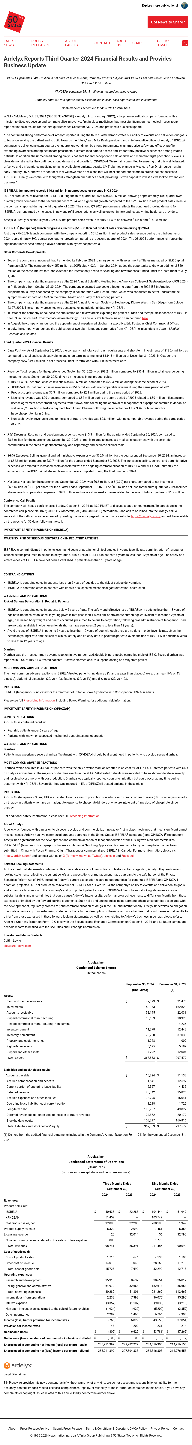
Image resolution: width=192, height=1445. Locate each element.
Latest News (10, 43)
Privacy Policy (160, 1428)
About (12, 1428)
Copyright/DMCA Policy (131, 1428)
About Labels (71, 43)
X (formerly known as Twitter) (82, 856)
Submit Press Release (67, 1428)
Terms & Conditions (99, 1428)
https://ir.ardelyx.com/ (145, 516)
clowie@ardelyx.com (17, 946)
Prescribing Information (39, 700)
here (145, 318)
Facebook (128, 856)
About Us (122, 43)
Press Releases (40, 43)
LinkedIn (109, 856)
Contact (102, 43)
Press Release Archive (34, 1428)
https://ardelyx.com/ (17, 856)
